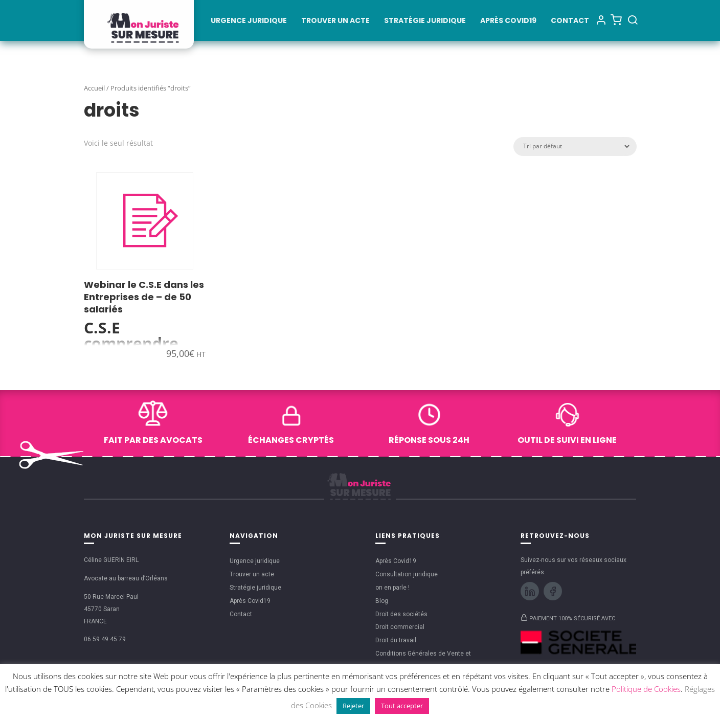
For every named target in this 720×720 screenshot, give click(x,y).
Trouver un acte (335, 21)
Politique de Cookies (646, 689)
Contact (570, 21)
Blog (381, 600)
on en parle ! (392, 587)
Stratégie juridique (425, 21)
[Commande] (572, 146)
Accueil (94, 88)
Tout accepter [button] (402, 705)
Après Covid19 (508, 21)
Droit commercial (399, 627)
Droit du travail (395, 640)
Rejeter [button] (353, 705)
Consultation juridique (406, 574)
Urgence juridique (249, 21)
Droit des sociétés (401, 614)
